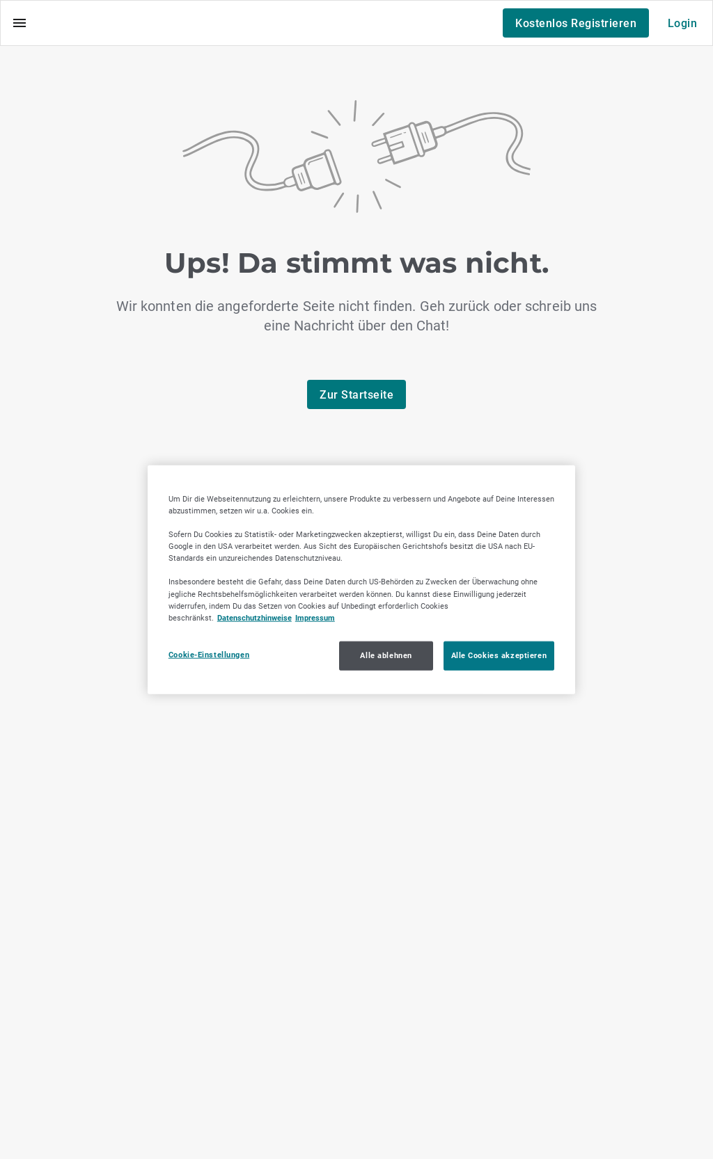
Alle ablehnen (386, 655)
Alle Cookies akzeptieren (499, 655)
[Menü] (19, 23)
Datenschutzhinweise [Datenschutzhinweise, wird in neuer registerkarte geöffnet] (254, 617)
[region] (361, 579)
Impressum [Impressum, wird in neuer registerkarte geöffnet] (315, 617)
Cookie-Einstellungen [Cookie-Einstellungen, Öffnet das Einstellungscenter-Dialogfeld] (209, 654)
